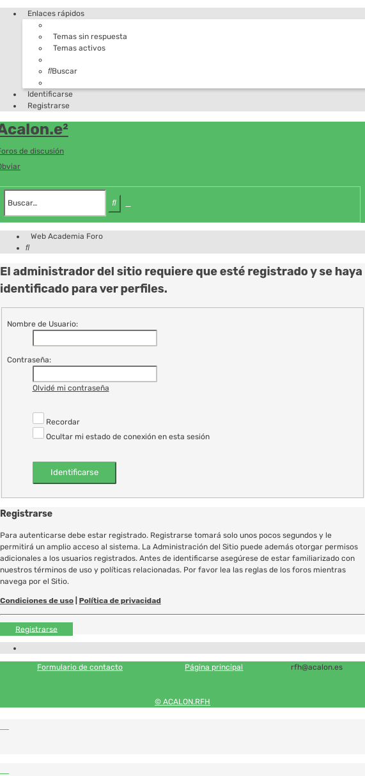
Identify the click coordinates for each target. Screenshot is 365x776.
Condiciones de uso (37, 600)
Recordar (56, 421)
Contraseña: (29, 359)
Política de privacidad (120, 600)
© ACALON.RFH (182, 701)
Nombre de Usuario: (42, 323)
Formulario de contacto (80, 667)
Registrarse (36, 628)
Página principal (214, 667)
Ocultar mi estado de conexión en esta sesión (121, 436)
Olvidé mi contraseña (71, 388)
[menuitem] (87, 36)
